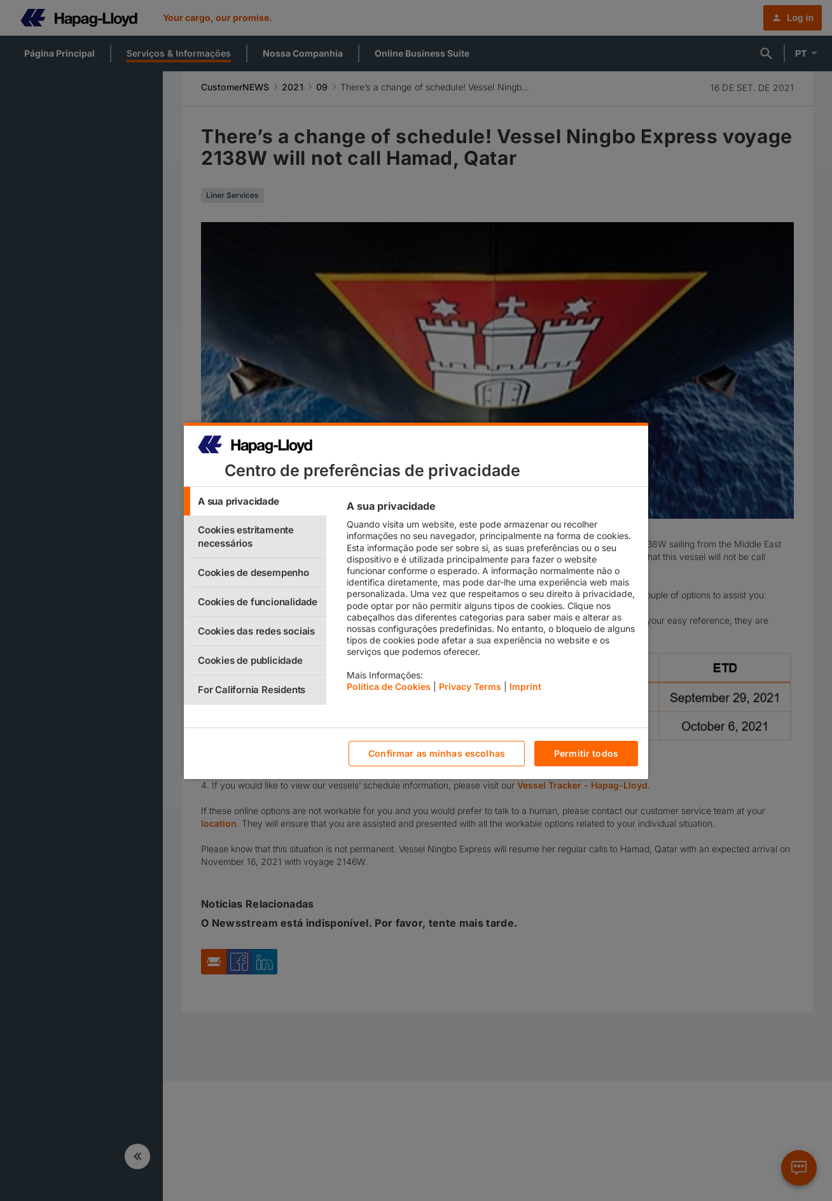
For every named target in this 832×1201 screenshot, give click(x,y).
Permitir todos (586, 753)
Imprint (525, 686)
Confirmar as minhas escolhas (436, 753)
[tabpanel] (492, 599)
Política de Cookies (389, 686)
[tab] (255, 501)
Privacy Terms (470, 686)
